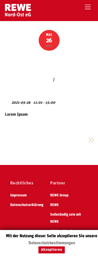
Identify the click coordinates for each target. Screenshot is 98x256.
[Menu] (88, 7)
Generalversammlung (65, 140)
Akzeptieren (51, 250)
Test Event (49, 63)
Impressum (18, 195)
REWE (54, 205)
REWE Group (59, 195)
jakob (47, 79)
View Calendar (17, 94)
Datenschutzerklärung (26, 205)
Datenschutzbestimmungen (51, 243)
